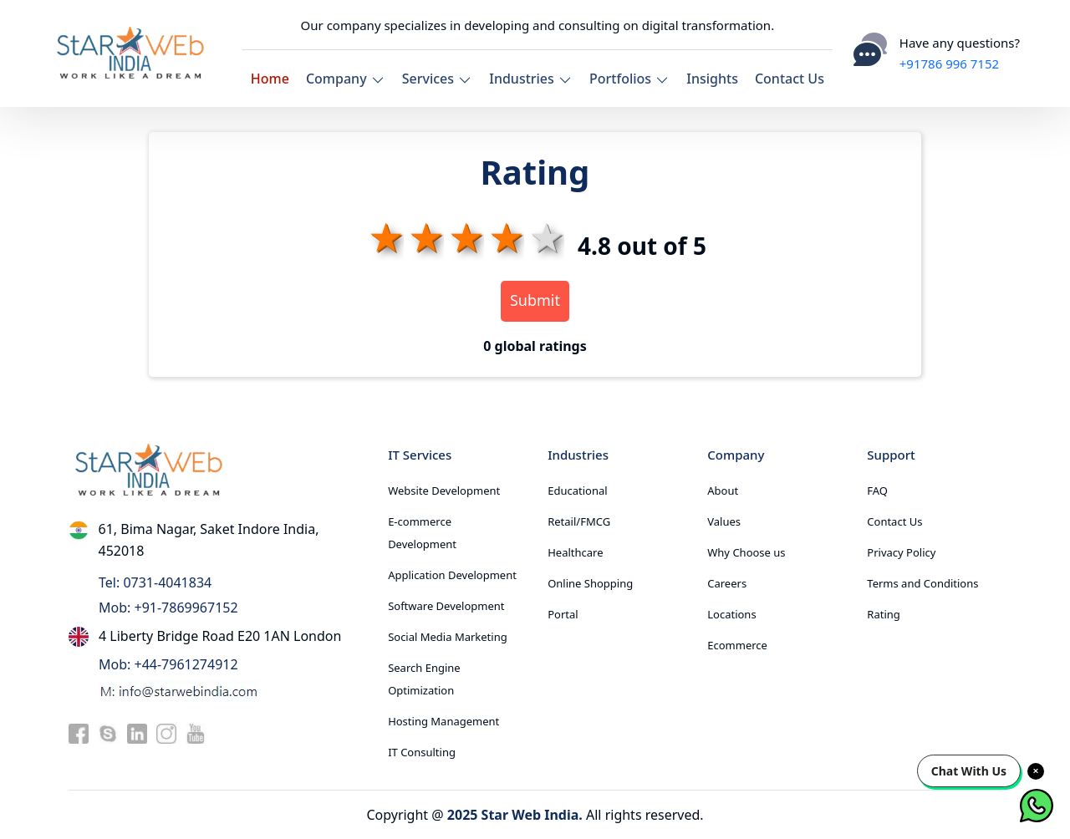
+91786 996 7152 (949, 63)
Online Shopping (590, 583)
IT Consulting (422, 752)
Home (270, 78)
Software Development (446, 605)
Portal (563, 614)
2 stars (424, 236)
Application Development (452, 574)
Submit (535, 300)
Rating (883, 614)
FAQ (877, 490)
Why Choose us (746, 552)
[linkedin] (137, 732)
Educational (577, 490)
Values (724, 521)
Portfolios (629, 78)
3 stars (464, 236)
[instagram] (166, 732)
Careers (726, 583)
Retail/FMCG (579, 521)
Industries (531, 78)
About (722, 490)
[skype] (108, 732)
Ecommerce (737, 645)
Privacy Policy (901, 552)
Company (345, 78)
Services (437, 78)
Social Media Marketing (447, 636)
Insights (712, 78)
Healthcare (575, 552)
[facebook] (79, 732)
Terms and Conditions (922, 583)
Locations (731, 614)
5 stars (544, 236)
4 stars (504, 236)
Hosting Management (443, 721)
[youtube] (196, 732)
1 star (384, 236)
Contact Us (789, 78)
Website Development (444, 490)
